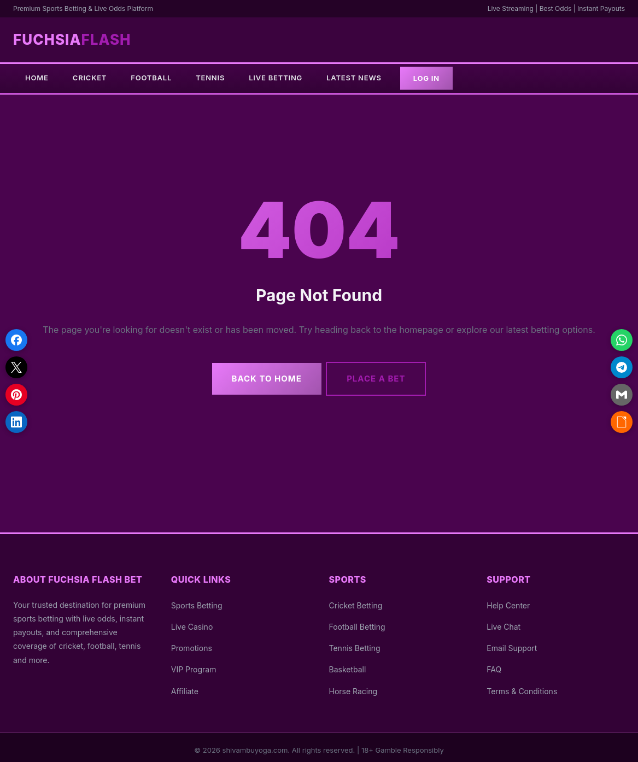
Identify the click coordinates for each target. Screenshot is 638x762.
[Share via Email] (622, 395)
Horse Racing (353, 685)
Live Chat (503, 621)
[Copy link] (622, 422)
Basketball (347, 664)
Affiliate (184, 685)
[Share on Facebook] (16, 340)
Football (151, 77)
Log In (426, 78)
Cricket (90, 77)
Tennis (210, 77)
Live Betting (275, 77)
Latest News (354, 77)
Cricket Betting (356, 600)
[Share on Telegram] (622, 367)
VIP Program (193, 664)
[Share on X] (16, 367)
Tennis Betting (355, 643)
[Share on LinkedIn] (16, 422)
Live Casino (192, 621)
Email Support (512, 643)
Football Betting (357, 621)
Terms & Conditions (522, 685)
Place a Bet (379, 373)
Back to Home (263, 373)
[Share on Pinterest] (16, 395)
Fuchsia (72, 39)
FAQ (494, 664)
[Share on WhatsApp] (622, 340)
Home (37, 77)
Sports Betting (197, 600)
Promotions (191, 643)
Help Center (508, 600)
